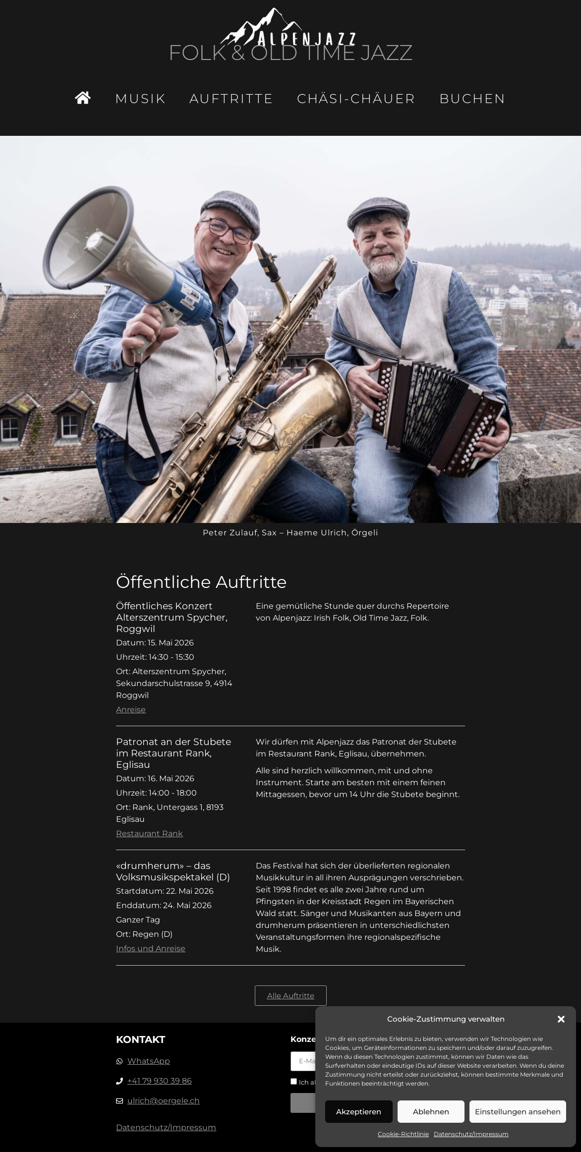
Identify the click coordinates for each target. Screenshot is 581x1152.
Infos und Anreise (150, 948)
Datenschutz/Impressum (471, 1134)
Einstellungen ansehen (518, 1111)
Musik (140, 99)
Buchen (472, 99)
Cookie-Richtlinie (403, 1134)
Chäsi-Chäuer (356, 99)
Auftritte (231, 99)
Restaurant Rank (149, 833)
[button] (561, 1019)
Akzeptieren (358, 1111)
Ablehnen (431, 1111)
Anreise (131, 709)
